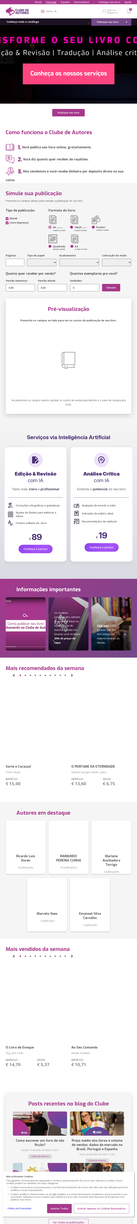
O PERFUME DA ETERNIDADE (93, 766)
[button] (13, 675)
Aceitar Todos (59, 1208)
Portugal (51, 2)
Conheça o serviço (36, 548)
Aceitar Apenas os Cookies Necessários (101, 1208)
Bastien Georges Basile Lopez (88, 772)
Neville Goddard (80, 1053)
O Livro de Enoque (20, 1047)
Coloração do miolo (114, 255)
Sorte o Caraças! (18, 766)
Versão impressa (16, 280)
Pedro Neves (13, 772)
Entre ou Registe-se (112, 11)
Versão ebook (46, 280)
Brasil (38, 2)
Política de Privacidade (19, 1208)
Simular (111, 287)
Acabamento (67, 255)
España (65, 2)
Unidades (76, 280)
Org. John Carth (14, 1053)
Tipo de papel (36, 255)
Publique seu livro (109, 2)
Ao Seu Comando (84, 1047)
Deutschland (81, 2)
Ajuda (128, 2)
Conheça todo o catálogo (23, 21)
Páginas (11, 255)
